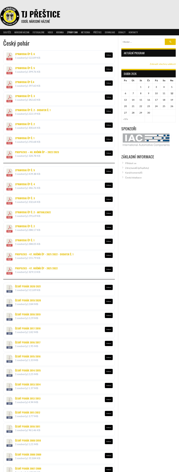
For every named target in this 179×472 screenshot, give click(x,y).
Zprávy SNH (72, 32)
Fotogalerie (38, 32)
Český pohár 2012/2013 (28, 398)
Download (110, 32)
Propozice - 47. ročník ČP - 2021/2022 (36, 268)
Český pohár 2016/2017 (28, 342)
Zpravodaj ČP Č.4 (24, 82)
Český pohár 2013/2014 (28, 384)
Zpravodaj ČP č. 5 (25, 68)
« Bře (125, 119)
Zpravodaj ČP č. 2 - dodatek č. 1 (33, 110)
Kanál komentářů (133, 170)
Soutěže (7, 32)
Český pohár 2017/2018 (28, 328)
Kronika (60, 32)
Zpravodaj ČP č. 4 (25, 184)
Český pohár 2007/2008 (28, 463)
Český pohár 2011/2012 (27, 412)
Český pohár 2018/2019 (28, 314)
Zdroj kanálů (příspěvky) (137, 166)
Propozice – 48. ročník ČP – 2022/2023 (37, 152)
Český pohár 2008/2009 (28, 451)
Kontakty (133, 32)
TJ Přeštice (40, 14)
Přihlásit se (130, 161)
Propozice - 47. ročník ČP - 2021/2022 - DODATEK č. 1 (44, 254)
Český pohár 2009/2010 (28, 439)
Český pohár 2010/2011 (27, 426)
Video (50, 32)
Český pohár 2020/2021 (28, 286)
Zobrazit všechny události (163, 64)
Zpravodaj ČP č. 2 (25, 124)
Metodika (85, 32)
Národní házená (21, 32)
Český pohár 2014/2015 (28, 370)
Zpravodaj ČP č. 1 (24, 138)
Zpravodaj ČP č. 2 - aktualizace (33, 212)
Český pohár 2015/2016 (28, 356)
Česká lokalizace (133, 175)
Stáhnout (108, 55)
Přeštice (97, 32)
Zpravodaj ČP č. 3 (25, 96)
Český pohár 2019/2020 (28, 300)
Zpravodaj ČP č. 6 (25, 54)
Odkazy (121, 32)
